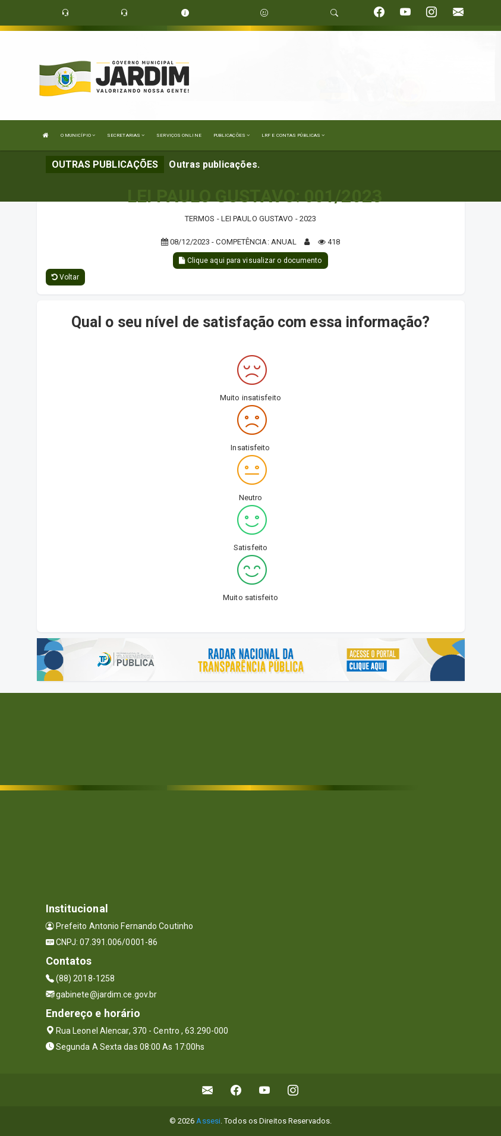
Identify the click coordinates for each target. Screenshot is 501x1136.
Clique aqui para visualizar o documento (250, 260)
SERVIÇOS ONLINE (178, 135)
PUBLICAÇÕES (231, 135)
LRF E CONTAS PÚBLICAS (292, 135)
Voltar (66, 277)
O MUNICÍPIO (78, 135)
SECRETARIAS (125, 135)
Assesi (208, 1120)
